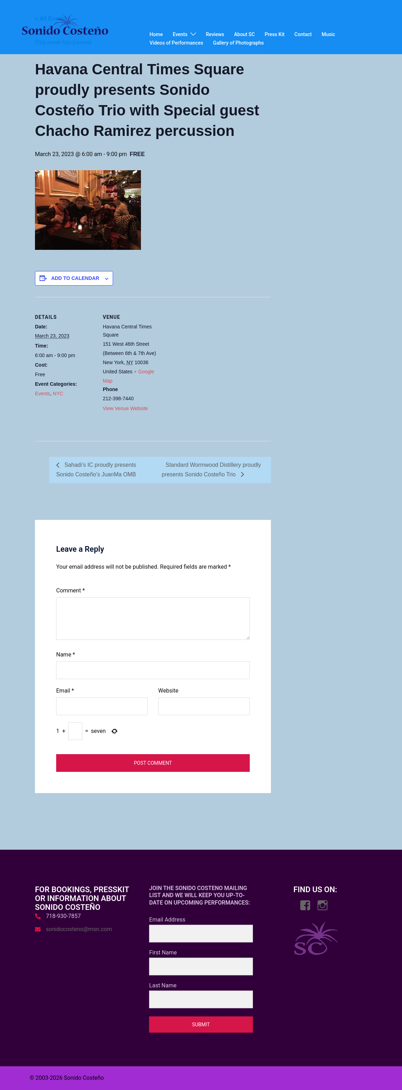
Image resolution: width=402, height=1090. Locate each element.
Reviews (215, 34)
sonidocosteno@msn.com (79, 929)
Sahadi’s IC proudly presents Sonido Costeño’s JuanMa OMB (96, 469)
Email (65, 690)
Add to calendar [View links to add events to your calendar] (75, 278)
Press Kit (274, 34)
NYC (58, 393)
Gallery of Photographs (238, 43)
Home (156, 34)
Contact (303, 34)
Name (65, 654)
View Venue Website (125, 408)
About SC (244, 34)
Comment (70, 590)
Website (168, 690)
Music (328, 34)
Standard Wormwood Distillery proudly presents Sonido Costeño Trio (212, 469)
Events (180, 34)
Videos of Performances (176, 43)
